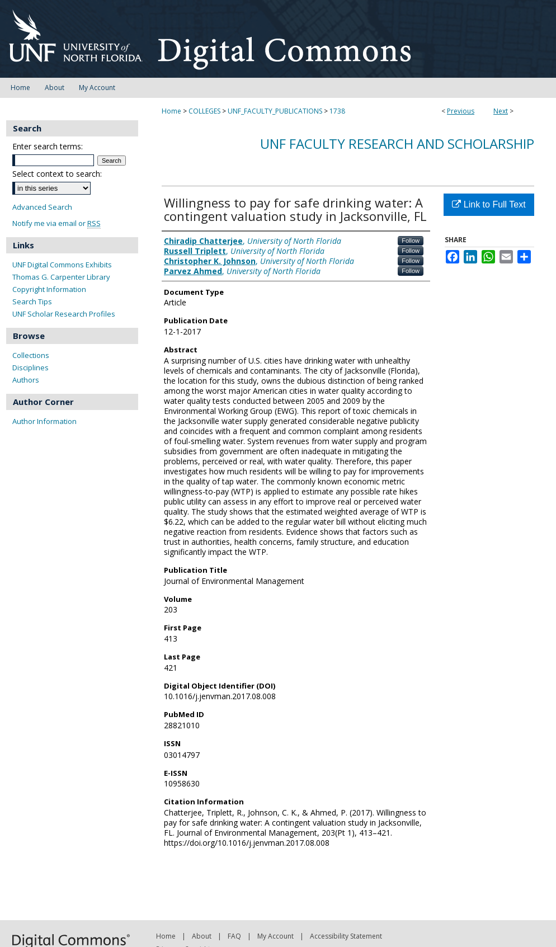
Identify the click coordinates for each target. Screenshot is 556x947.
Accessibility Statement (346, 936)
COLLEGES (204, 111)
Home (171, 111)
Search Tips (32, 301)
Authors (25, 380)
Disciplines (30, 367)
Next (500, 111)
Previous (460, 111)
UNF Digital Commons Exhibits (62, 265)
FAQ (234, 936)
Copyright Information (49, 289)
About (201, 936)
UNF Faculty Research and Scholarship (397, 143)
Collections (30, 355)
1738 (337, 111)
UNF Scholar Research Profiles (63, 314)
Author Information (44, 421)
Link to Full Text (488, 204)
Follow (411, 240)
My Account (275, 936)
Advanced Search (42, 207)
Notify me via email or (56, 223)
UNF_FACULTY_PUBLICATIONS (275, 111)
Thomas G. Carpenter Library (61, 277)
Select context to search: (57, 173)
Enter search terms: (47, 146)
